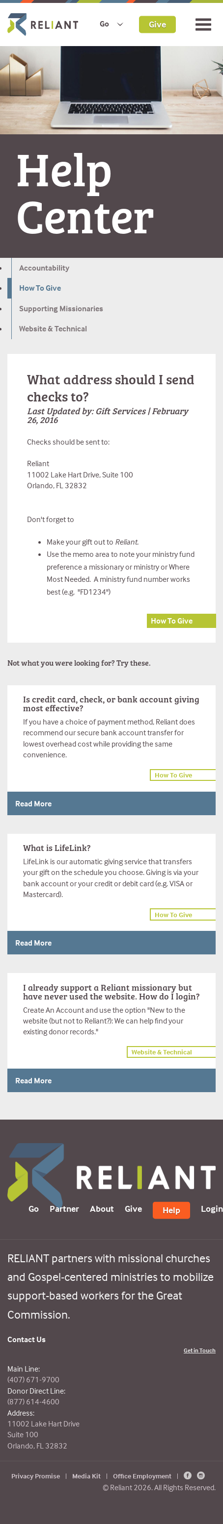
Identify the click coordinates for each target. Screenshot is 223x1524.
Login (212, 1208)
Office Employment (142, 1476)
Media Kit (86, 1476)
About (102, 1208)
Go (104, 23)
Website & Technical (53, 328)
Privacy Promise (35, 1476)
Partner (64, 1208)
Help (171, 1209)
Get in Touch (200, 1350)
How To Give (40, 288)
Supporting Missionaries (61, 308)
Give (157, 23)
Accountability (44, 268)
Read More (33, 803)
